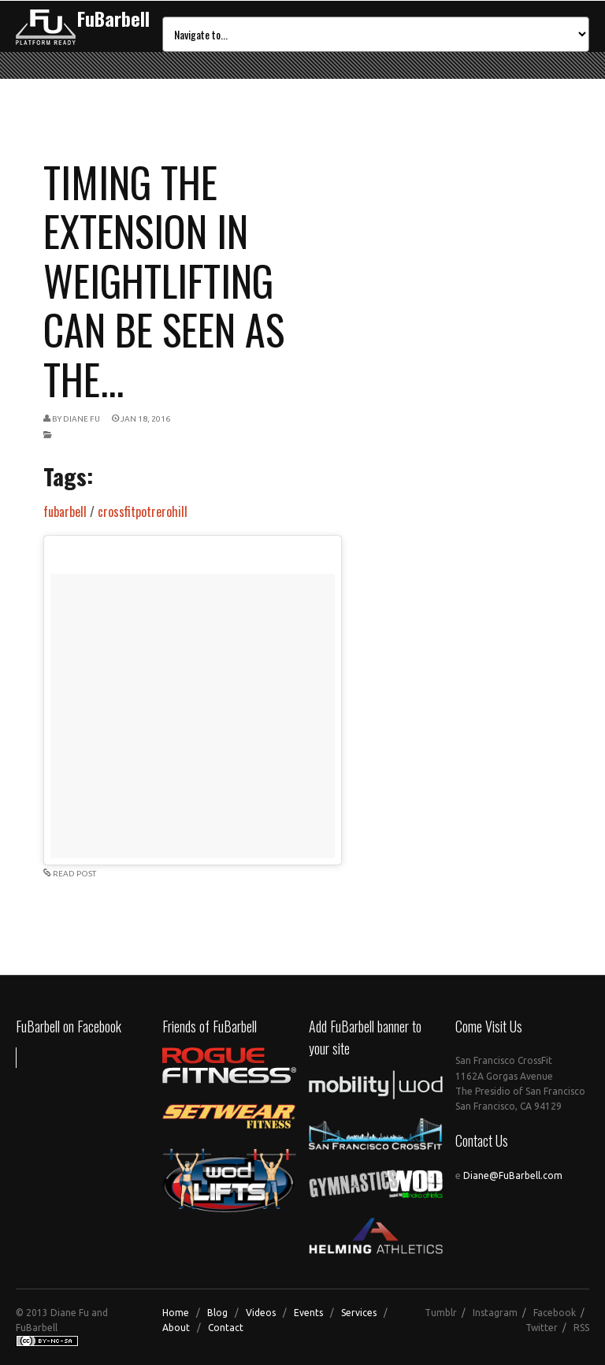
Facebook (554, 1312)
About (176, 1327)
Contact (225, 1327)
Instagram (495, 1312)
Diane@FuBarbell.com (512, 1175)
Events (308, 1312)
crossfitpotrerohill (142, 511)
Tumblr (441, 1312)
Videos (261, 1312)
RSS (581, 1327)
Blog (217, 1312)
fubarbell (65, 511)
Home (175, 1312)
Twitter (541, 1327)
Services (359, 1312)
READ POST (74, 873)
